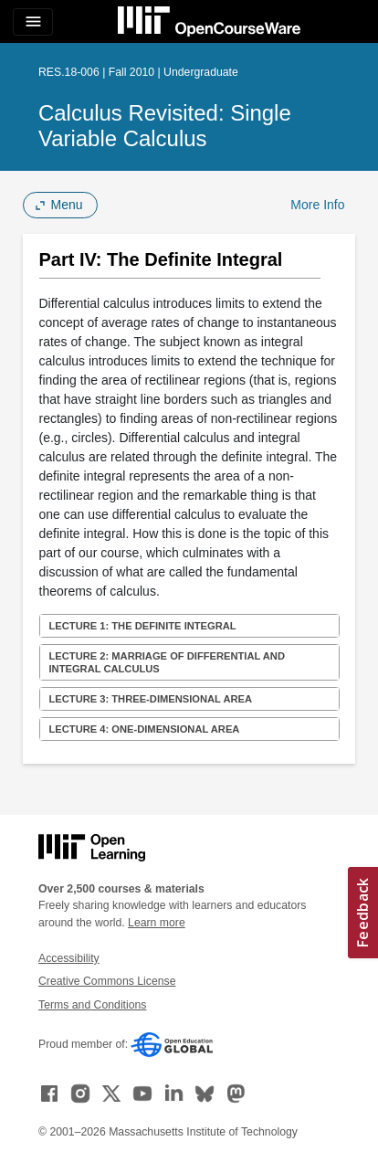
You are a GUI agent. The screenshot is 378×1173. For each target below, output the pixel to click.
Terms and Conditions (92, 1005)
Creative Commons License (106, 981)
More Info (317, 204)
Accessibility (69, 958)
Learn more (156, 922)
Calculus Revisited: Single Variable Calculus (164, 125)
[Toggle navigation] (33, 22)
